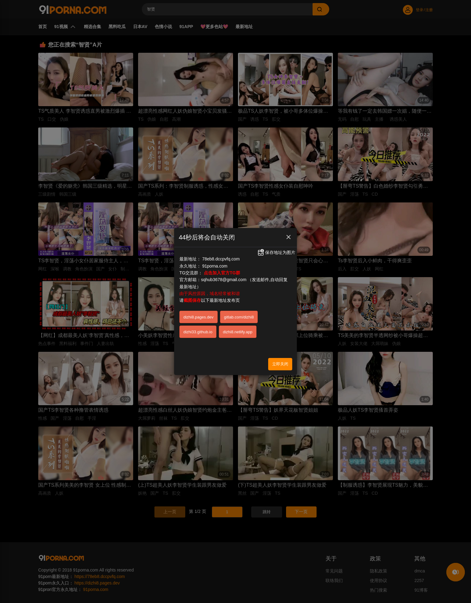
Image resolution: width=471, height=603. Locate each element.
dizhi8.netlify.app (237, 332)
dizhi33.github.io (197, 332)
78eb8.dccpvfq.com (221, 258)
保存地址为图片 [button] (276, 252)
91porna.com (214, 266)
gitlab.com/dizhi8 (239, 317)
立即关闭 (280, 364)
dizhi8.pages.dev (198, 317)
